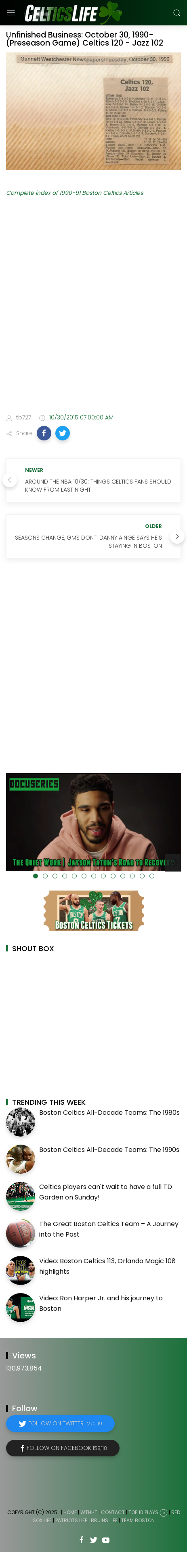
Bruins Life (104, 1520)
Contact (113, 1512)
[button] (44, 433)
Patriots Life (71, 1520)
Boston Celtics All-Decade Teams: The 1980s (109, 1112)
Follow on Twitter (65, 1423)
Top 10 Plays (143, 1512)
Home (70, 1512)
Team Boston (138, 1520)
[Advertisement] (93, 306)
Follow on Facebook (67, 1448)
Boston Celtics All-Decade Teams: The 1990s (109, 1149)
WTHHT (88, 1512)
